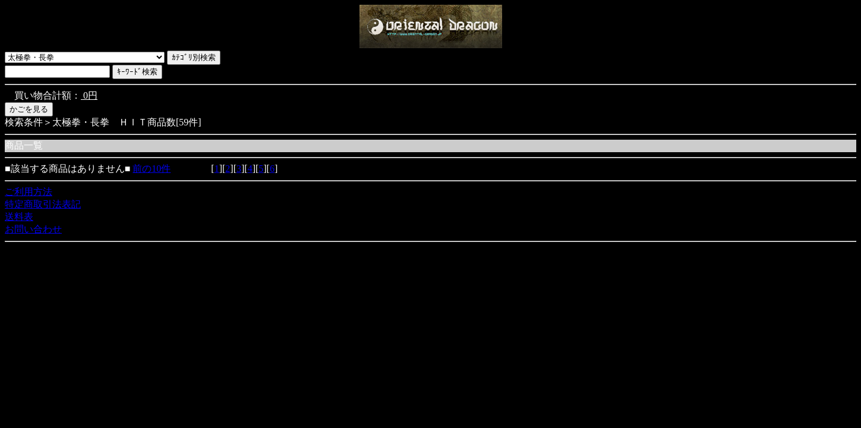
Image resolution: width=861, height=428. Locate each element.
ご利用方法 (28, 192)
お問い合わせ (33, 229)
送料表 (19, 217)
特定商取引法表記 (43, 204)
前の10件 (152, 168)
